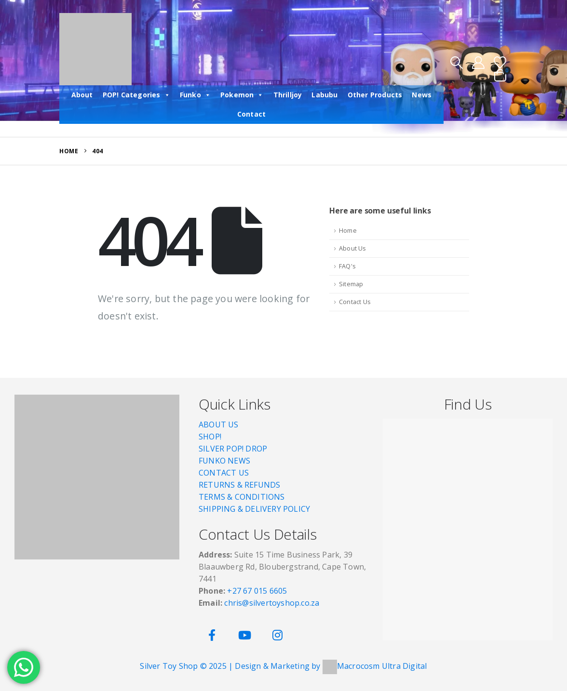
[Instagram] (277, 635)
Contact (251, 114)
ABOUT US (219, 424)
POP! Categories (136, 95)
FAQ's (347, 266)
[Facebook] (212, 635)
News (422, 94)
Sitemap (351, 284)
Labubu (324, 94)
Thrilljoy (287, 94)
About (82, 94)
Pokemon (242, 95)
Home (348, 230)
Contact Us (355, 302)
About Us (352, 248)
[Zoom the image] (96, 400)
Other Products (375, 94)
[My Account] (478, 62)
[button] (456, 62)
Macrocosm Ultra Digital (382, 666)
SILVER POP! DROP (233, 448)
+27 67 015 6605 (257, 590)
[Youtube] (244, 635)
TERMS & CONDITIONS (242, 497)
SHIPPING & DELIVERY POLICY (254, 509)
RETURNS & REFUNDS (239, 484)
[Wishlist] (500, 62)
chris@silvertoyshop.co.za (272, 603)
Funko (195, 95)
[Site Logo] (95, 49)
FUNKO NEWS (224, 460)
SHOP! (210, 436)
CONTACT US (224, 472)
